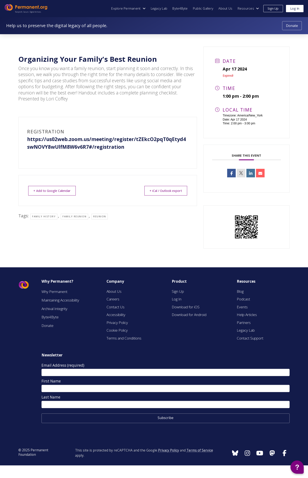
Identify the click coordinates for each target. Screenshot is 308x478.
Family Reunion (74, 216)
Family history (44, 216)
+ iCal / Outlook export (164, 190)
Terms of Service (200, 450)
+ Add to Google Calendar (53, 190)
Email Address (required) (62, 365)
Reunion (99, 216)
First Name (51, 381)
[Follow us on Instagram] (235, 453)
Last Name (50, 397)
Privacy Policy (168, 450)
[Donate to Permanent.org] (292, 25)
